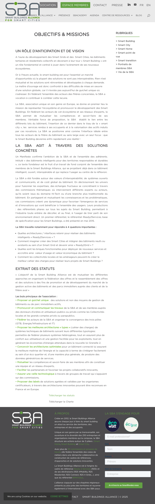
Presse (117, 5)
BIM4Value (78, 478)
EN (148, 5)
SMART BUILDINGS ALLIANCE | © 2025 (105, 496)
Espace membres (75, 5)
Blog (139, 15)
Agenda (94, 15)
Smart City (84, 444)
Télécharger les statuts (61, 395)
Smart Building (68, 444)
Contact (100, 5)
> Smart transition (126, 60)
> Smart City (123, 45)
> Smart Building (125, 41)
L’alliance (46, 15)
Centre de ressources (116, 15)
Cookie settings (59, 496)
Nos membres (29, 15)
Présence (64, 15)
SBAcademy (80, 15)
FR (141, 5)
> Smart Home (124, 49)
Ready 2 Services (82, 469)
